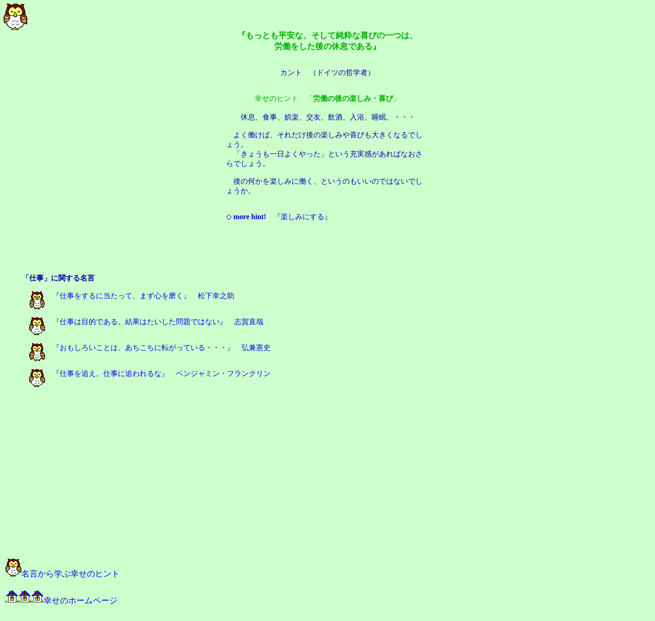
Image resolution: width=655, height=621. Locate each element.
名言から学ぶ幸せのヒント (62, 573)
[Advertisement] (327, 252)
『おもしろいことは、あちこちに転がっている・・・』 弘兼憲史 (150, 347)
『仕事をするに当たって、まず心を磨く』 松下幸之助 (131, 296)
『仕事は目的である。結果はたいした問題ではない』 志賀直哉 (146, 322)
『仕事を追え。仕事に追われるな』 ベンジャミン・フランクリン (150, 373)
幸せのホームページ (61, 600)
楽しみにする (302, 216)
